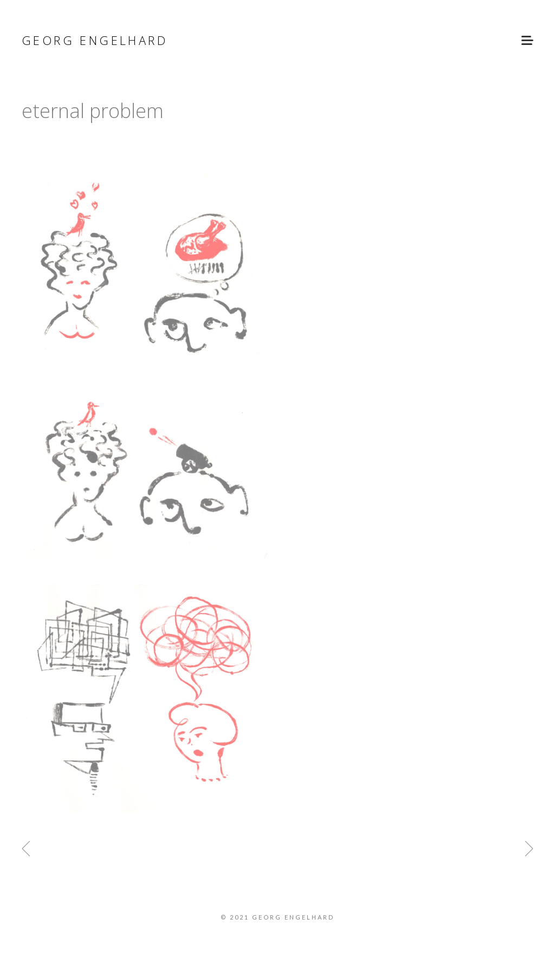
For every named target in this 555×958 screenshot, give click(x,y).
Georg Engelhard (94, 40)
